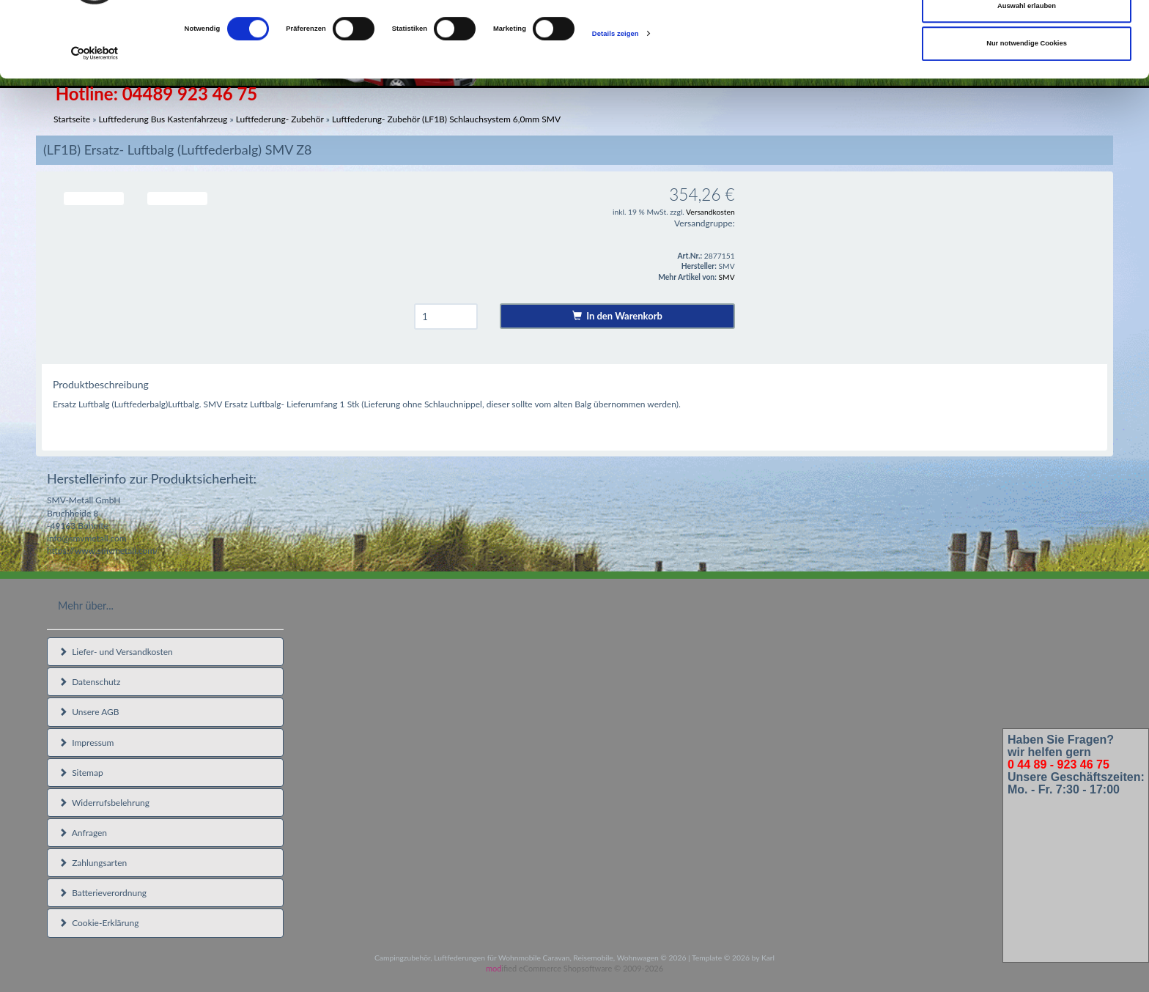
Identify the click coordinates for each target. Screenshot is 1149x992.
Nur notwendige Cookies (1026, 110)
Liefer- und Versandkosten (116, 651)
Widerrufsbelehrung (104, 802)
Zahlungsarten (93, 862)
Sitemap (81, 772)
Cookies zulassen (1027, 34)
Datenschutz (89, 681)
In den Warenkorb (617, 316)
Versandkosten (710, 211)
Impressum (86, 742)
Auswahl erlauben (1026, 72)
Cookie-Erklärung (98, 922)
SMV (727, 277)
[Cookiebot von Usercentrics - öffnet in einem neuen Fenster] (95, 120)
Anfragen (83, 832)
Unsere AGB (89, 711)
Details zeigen (615, 100)
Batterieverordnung (103, 892)
